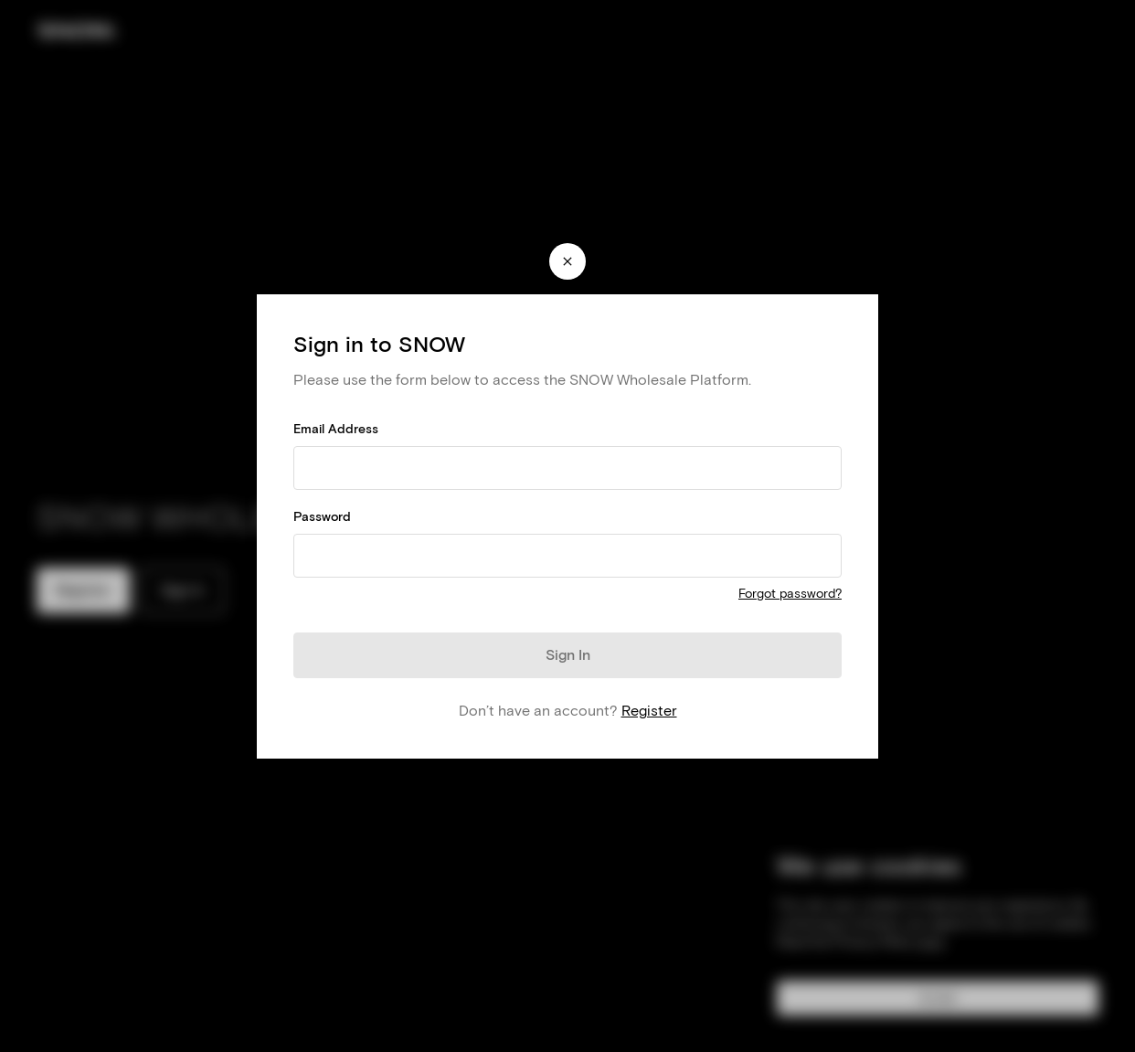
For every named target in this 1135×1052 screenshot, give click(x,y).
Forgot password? (790, 593)
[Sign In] (567, 655)
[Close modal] (567, 261)
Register (649, 710)
